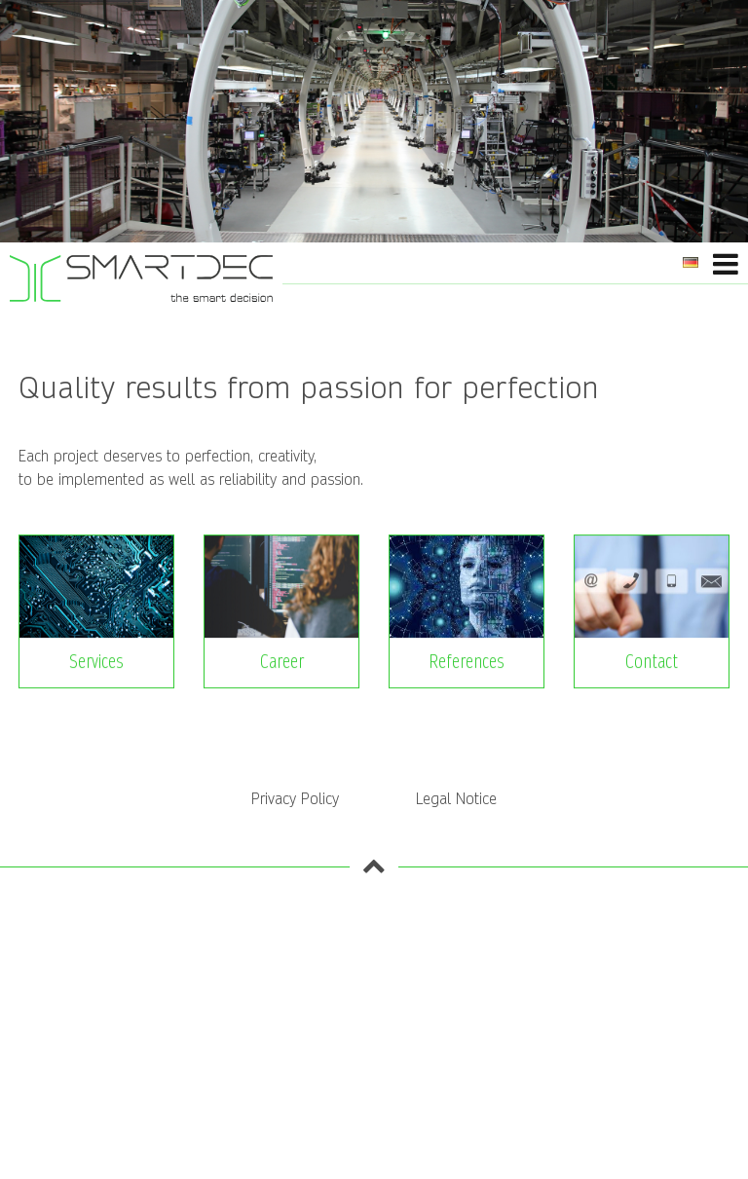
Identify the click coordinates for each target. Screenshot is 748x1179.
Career (282, 662)
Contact (651, 662)
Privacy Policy (295, 799)
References (467, 662)
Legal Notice (456, 799)
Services (96, 662)
